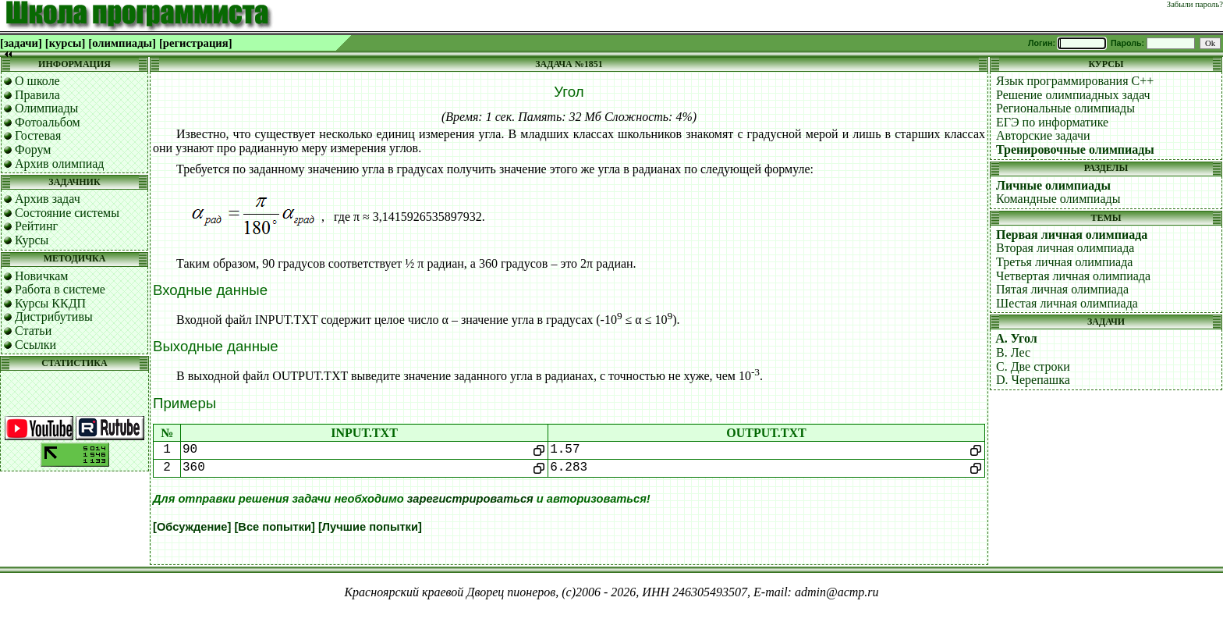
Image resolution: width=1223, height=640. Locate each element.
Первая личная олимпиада (1071, 234)
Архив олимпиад (60, 163)
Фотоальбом (47, 122)
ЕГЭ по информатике (1052, 122)
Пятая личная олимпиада (1062, 289)
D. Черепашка (1033, 379)
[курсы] (65, 43)
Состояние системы (67, 212)
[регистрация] (195, 43)
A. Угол (1016, 338)
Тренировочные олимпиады (1075, 149)
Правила (37, 94)
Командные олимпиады (1058, 198)
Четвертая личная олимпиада (1073, 276)
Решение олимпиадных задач (1073, 94)
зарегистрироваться (470, 498)
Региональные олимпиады (1065, 108)
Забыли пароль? (1195, 4)
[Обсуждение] (192, 527)
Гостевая (38, 135)
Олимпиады (46, 108)
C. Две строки (1033, 366)
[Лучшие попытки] (370, 527)
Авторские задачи (1043, 135)
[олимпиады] (122, 43)
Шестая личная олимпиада (1067, 303)
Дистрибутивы (54, 316)
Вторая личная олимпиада (1065, 247)
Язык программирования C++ (1075, 80)
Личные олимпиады (1053, 185)
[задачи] (21, 43)
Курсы (31, 240)
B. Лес (1013, 352)
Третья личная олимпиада (1064, 261)
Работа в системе (60, 289)
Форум (33, 149)
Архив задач (47, 198)
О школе (37, 80)
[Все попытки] (274, 527)
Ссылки (35, 344)
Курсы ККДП (50, 303)
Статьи (33, 330)
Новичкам (41, 276)
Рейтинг (36, 226)
